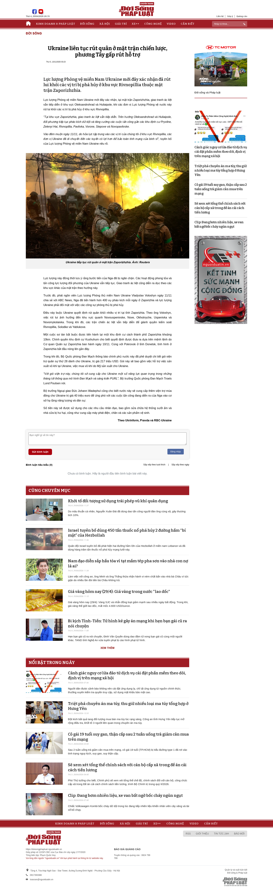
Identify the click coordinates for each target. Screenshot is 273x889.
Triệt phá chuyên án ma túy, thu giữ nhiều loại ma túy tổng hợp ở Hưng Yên (220, 170)
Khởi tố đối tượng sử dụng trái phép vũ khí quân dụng (118, 501)
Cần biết (187, 23)
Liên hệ (220, 16)
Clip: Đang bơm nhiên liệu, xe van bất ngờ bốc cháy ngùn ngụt (125, 795)
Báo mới (239, 833)
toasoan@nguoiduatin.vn (41, 879)
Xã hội (104, 23)
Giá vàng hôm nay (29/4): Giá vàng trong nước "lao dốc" (119, 591)
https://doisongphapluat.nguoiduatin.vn (44, 849)
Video (171, 23)
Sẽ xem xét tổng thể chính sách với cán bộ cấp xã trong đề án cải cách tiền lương (219, 208)
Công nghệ (153, 23)
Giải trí (121, 23)
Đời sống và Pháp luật (207, 92)
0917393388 (36, 875)
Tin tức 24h (221, 833)
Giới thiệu (202, 833)
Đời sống (87, 23)
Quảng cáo (241, 16)
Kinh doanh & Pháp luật (55, 23)
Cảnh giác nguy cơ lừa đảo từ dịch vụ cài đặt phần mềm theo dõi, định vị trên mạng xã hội (220, 151)
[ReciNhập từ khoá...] (229, 24)
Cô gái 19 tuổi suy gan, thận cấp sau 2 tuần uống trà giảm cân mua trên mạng (220, 189)
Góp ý (230, 16)
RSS (188, 833)
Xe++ (135, 23)
